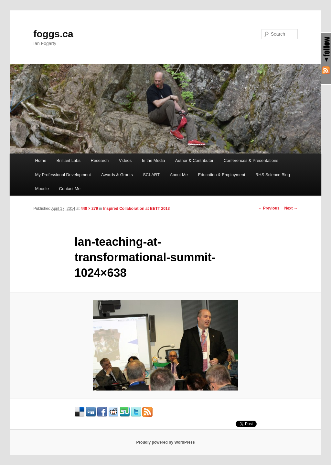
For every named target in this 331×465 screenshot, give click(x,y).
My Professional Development (63, 174)
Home (40, 160)
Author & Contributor (194, 160)
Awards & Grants (117, 174)
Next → (290, 208)
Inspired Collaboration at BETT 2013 (136, 208)
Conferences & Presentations (251, 160)
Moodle (42, 188)
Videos (125, 160)
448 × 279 (89, 208)
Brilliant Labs (68, 160)
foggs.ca (53, 33)
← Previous (268, 208)
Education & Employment (221, 174)
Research (100, 160)
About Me (179, 174)
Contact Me (69, 188)
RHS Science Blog (272, 174)
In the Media (153, 160)
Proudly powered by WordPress (165, 442)
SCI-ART (151, 174)
